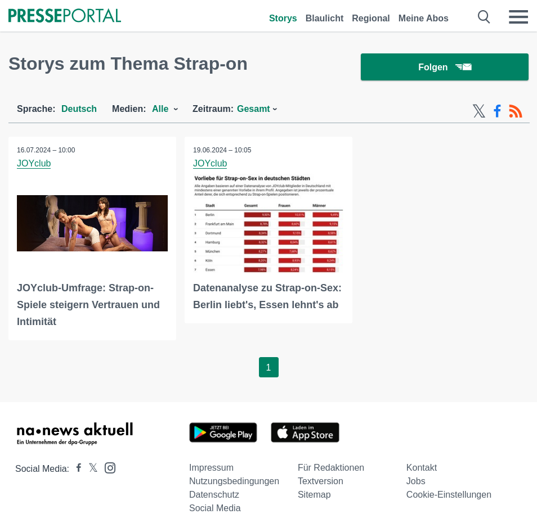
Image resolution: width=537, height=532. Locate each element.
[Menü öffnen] (518, 17)
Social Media (215, 508)
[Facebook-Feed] (497, 111)
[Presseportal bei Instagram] (106, 467)
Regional (371, 18)
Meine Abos (424, 18)
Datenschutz (214, 494)
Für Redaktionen (331, 467)
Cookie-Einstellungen (448, 494)
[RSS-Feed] (515, 111)
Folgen (444, 67)
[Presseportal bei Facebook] (75, 469)
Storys (283, 18)
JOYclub (34, 163)
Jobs (416, 481)
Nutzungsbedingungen (234, 481)
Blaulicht (325, 18)
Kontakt (421, 467)
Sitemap (314, 494)
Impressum (211, 467)
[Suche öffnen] (484, 17)
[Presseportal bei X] (90, 469)
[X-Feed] (479, 111)
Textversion (320, 481)
